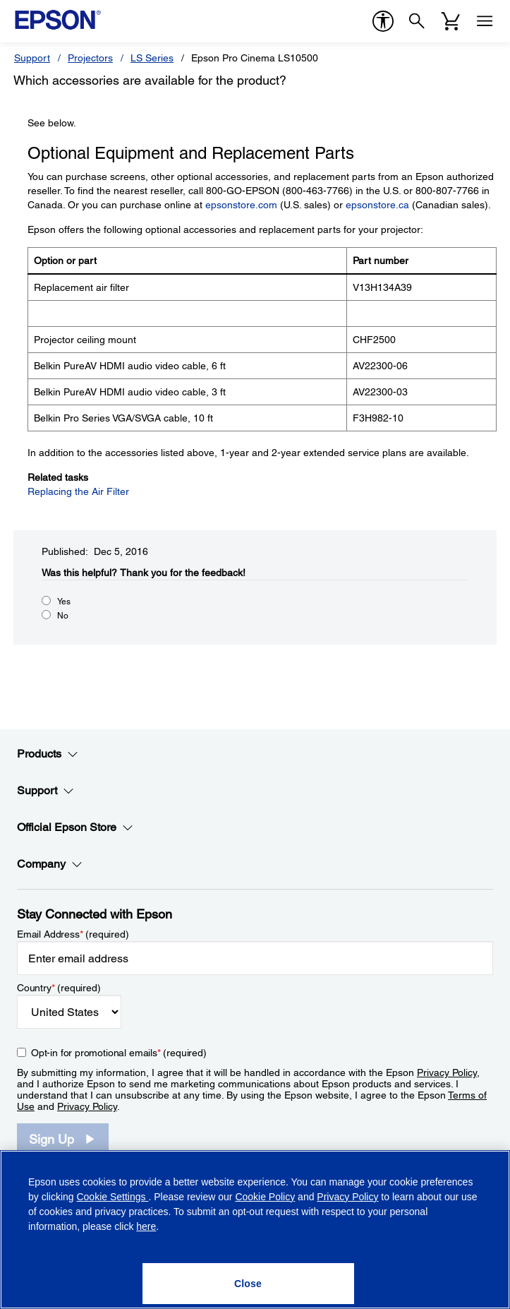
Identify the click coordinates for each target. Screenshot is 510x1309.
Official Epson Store (75, 827)
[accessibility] (383, 21)
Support (32, 58)
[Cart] (450, 21)
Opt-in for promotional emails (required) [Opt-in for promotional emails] (119, 1052)
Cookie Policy (265, 1196)
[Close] (248, 1283)
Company (50, 864)
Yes (64, 601)
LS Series (152, 58)
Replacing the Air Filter (78, 491)
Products (47, 754)
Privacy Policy (447, 1072)
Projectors (90, 58)
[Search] (417, 21)
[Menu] (484, 21)
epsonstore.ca (377, 204)
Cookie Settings (112, 1196)
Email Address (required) (73, 934)
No (62, 616)
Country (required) (59, 987)
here (146, 1226)
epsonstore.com (241, 204)
